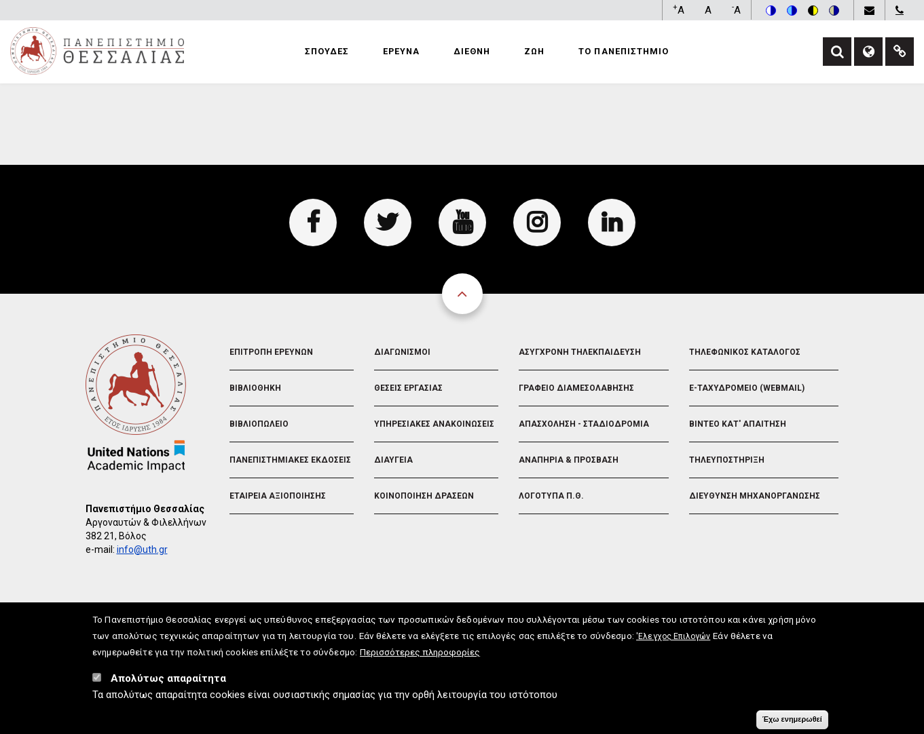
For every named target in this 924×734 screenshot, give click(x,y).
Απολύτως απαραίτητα (168, 682)
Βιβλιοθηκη (255, 388)
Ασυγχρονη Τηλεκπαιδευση (580, 352)
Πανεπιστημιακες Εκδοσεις (290, 460)
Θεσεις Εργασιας (408, 388)
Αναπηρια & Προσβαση (568, 460)
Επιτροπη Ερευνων (271, 352)
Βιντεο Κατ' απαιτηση (737, 424)
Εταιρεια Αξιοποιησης (277, 496)
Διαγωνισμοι (402, 352)
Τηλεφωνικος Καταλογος (744, 352)
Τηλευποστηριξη (726, 460)
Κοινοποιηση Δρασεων (424, 496)
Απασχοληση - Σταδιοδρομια (584, 424)
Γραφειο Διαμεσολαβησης (576, 388)
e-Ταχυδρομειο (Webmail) (747, 388)
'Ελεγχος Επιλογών (673, 639)
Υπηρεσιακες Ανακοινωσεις (434, 424)
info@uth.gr (142, 549)
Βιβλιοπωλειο (259, 424)
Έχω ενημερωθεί (792, 722)
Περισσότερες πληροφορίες (420, 655)
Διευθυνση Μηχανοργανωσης (754, 496)
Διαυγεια (393, 460)
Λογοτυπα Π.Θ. (551, 496)
